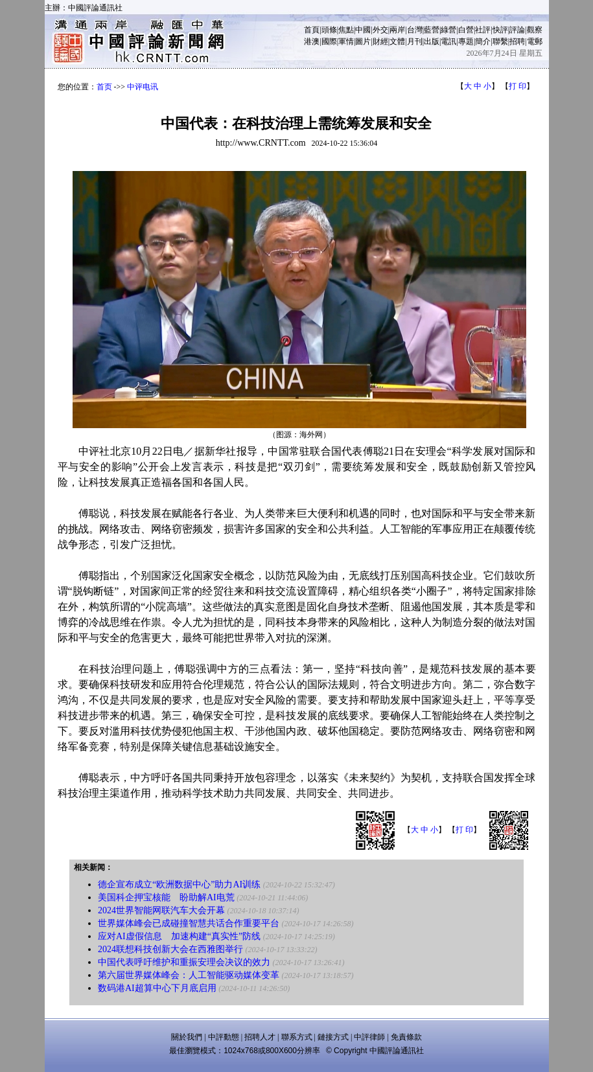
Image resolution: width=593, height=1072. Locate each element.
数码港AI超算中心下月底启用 (157, 988)
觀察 (534, 29)
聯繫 (500, 41)
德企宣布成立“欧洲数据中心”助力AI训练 (179, 884)
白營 (466, 29)
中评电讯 (142, 86)
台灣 (415, 29)
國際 (329, 41)
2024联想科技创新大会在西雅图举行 (170, 949)
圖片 (363, 41)
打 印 (517, 86)
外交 (380, 29)
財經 (380, 41)
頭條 (329, 29)
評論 (517, 29)
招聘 (517, 41)
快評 (500, 29)
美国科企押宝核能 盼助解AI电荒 (166, 897)
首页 (104, 86)
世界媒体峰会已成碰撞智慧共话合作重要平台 (188, 923)
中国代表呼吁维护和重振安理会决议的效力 (184, 962)
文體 (397, 41)
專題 (466, 41)
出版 (431, 41)
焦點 (346, 29)
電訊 (448, 41)
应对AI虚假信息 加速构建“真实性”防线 (179, 936)
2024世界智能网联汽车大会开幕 (161, 910)
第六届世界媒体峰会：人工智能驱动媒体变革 (188, 975)
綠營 (448, 29)
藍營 (431, 29)
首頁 (312, 29)
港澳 (312, 41)
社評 (483, 29)
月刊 (415, 41)
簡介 (483, 41)
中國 (363, 29)
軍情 (346, 41)
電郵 (534, 41)
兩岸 (397, 29)
